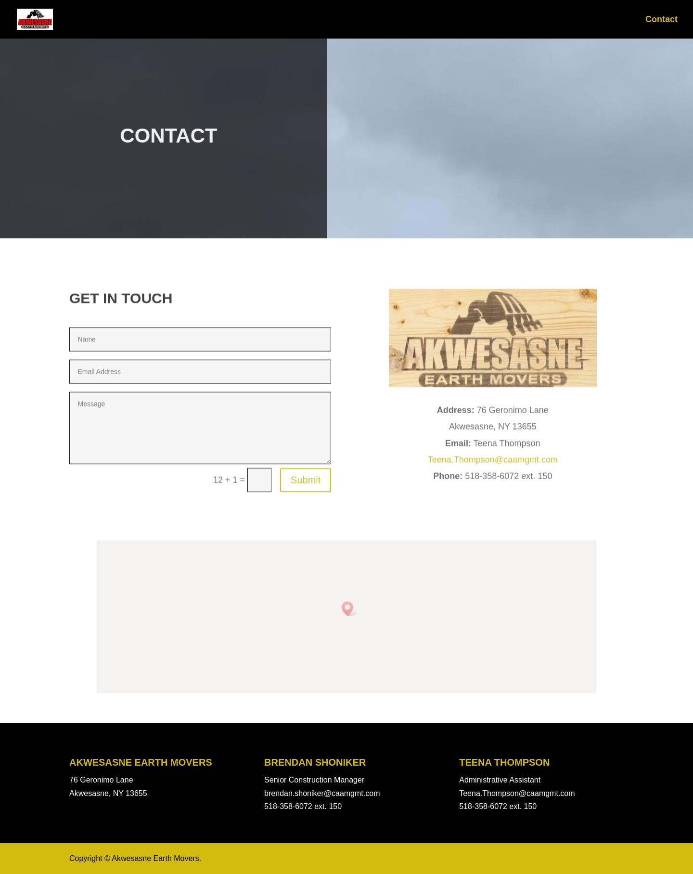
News (621, 20)
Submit (306, 547)
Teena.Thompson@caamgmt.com (493, 527)
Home (585, 20)
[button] (349, 610)
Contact (661, 20)
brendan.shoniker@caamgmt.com (322, 793)
